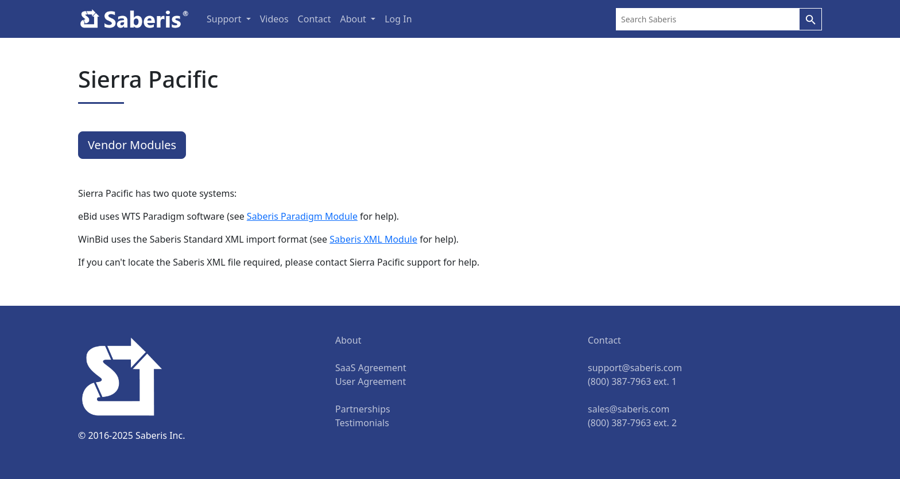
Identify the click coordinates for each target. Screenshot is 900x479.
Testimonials (362, 422)
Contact (314, 19)
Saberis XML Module (373, 239)
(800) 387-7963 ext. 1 (632, 381)
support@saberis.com (635, 367)
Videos (274, 19)
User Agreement (370, 381)
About (348, 340)
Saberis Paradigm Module (302, 216)
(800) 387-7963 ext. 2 (632, 422)
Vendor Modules (132, 145)
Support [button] (225, 19)
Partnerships (362, 409)
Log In (398, 19)
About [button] (354, 19)
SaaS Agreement (370, 367)
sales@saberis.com (628, 409)
